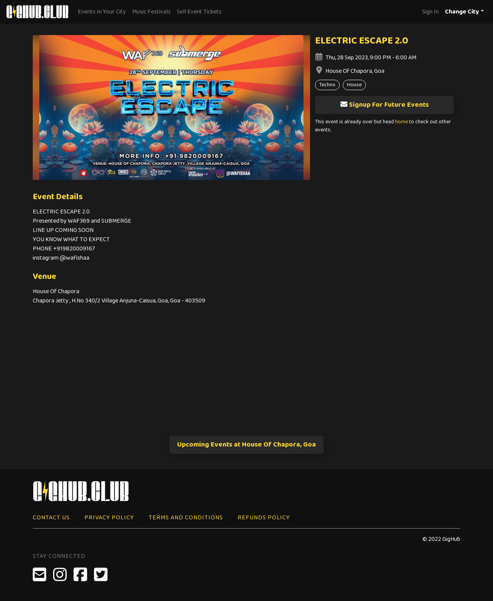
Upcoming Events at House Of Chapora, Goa (246, 444)
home (401, 122)
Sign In (430, 11)
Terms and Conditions (186, 517)
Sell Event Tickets (199, 11)
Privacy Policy (109, 517)
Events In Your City (102, 11)
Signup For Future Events (384, 105)
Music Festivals (151, 11)
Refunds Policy (264, 517)
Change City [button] (462, 11)
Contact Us (51, 517)
